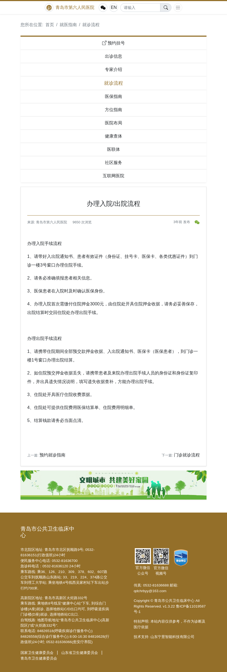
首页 (49, 24)
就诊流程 (90, 24)
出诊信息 (113, 56)
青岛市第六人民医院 (75, 7)
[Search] (140, 7)
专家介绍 (113, 69)
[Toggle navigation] (178, 7)
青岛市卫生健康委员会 (38, 658)
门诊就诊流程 (187, 455)
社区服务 (113, 162)
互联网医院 (113, 175)
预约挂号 (113, 43)
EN (114, 7)
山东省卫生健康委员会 (79, 653)
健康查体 (113, 136)
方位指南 (113, 109)
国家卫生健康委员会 (36, 653)
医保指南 (113, 96)
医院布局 (113, 123)
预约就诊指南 (53, 455)
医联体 (113, 149)
